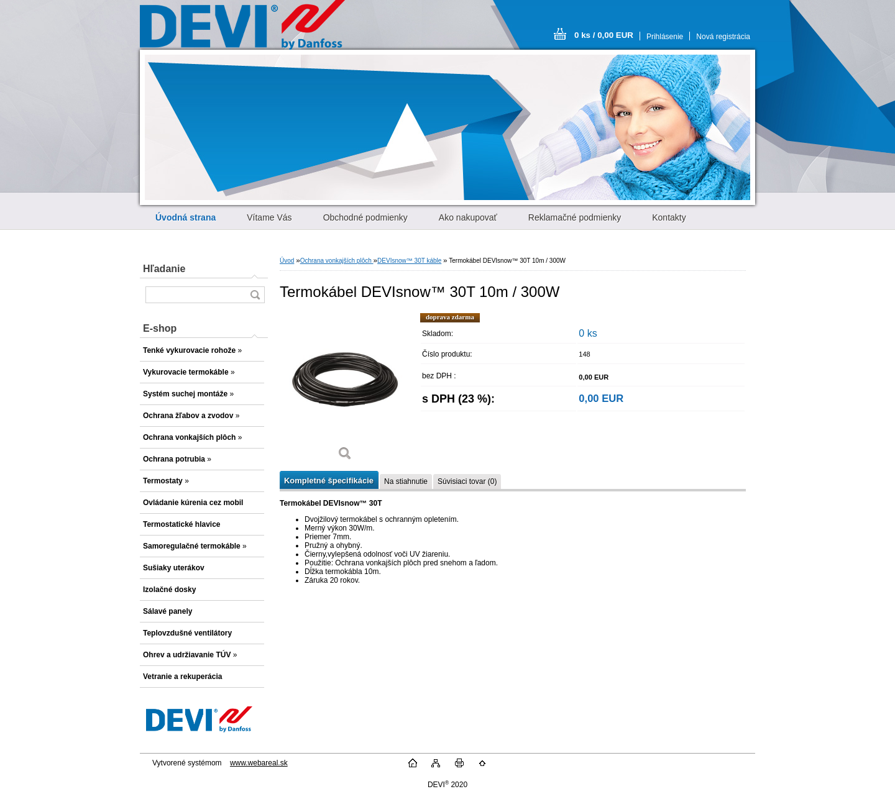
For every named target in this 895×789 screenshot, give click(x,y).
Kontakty (669, 217)
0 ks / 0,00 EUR (603, 35)
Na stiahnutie (406, 481)
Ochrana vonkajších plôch (337, 260)
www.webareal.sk (259, 763)
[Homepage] (185, 217)
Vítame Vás (269, 217)
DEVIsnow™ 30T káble (409, 260)
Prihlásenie (664, 36)
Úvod (287, 260)
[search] (255, 295)
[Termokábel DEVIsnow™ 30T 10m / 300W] (345, 391)
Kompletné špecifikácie (329, 480)
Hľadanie (164, 268)
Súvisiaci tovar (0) (467, 481)
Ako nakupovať (468, 217)
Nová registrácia (723, 36)
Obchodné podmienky (365, 217)
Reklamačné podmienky (574, 217)
